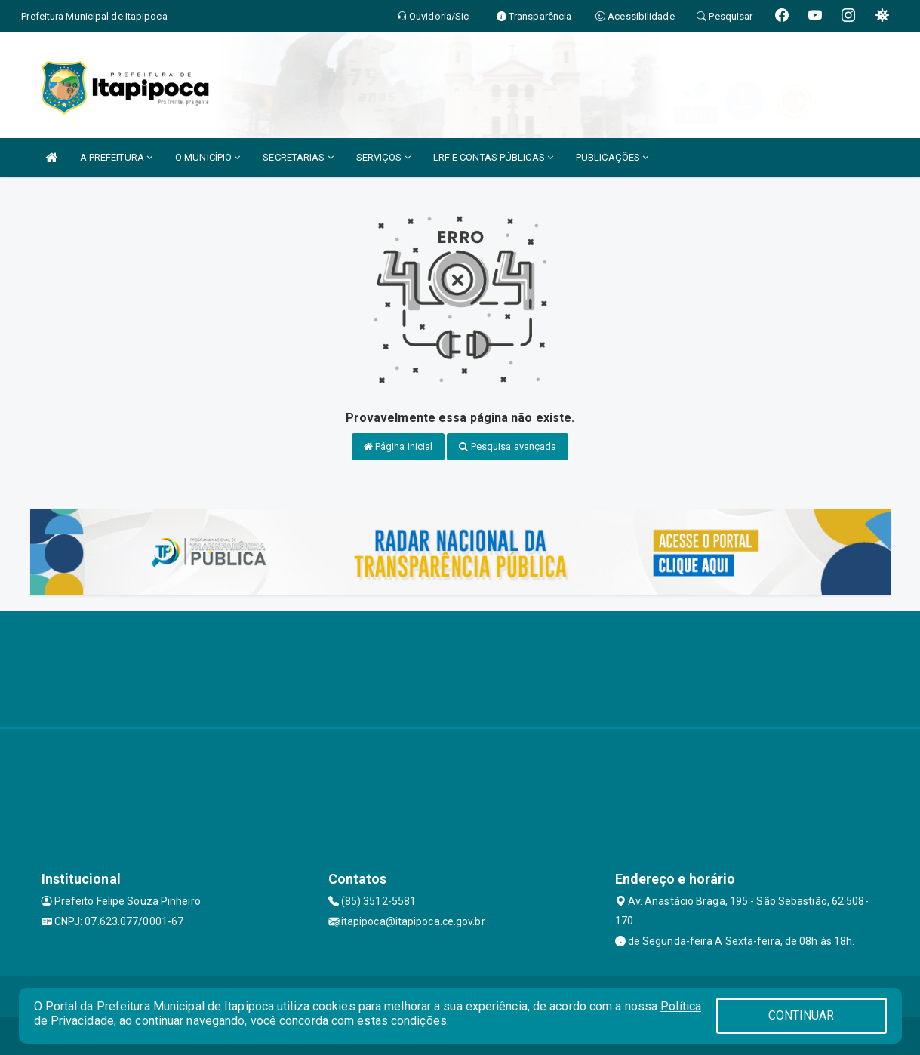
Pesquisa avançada (507, 446)
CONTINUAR (801, 1015)
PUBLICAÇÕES (612, 157)
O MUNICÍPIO (207, 157)
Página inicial (398, 446)
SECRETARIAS (298, 157)
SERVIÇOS (383, 157)
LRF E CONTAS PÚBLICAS (493, 157)
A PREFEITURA (116, 157)
